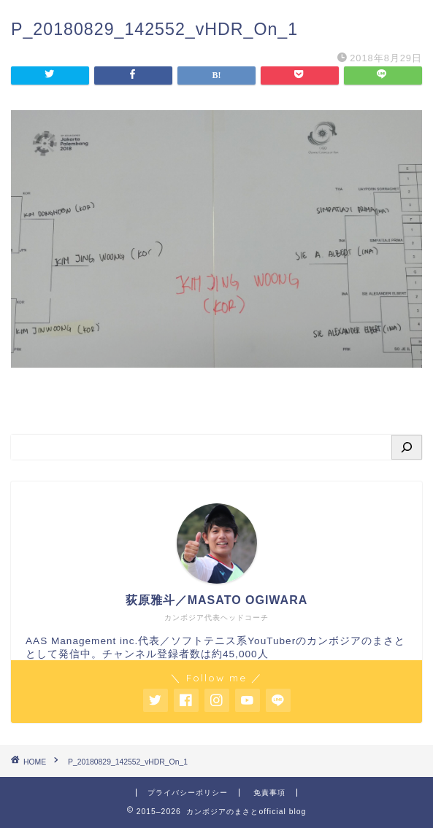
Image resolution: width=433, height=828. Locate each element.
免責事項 (269, 793)
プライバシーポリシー (187, 793)
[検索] (406, 447)
